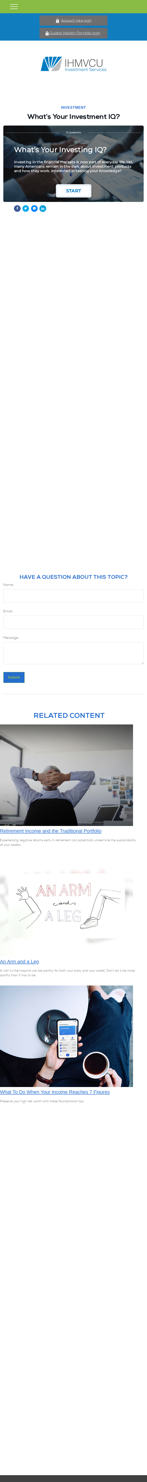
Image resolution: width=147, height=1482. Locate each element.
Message (10, 638)
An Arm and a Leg (19, 961)
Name (8, 585)
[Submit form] (14, 677)
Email (7, 611)
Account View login (74, 20)
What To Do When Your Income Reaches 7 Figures (55, 1092)
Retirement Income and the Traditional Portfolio (51, 831)
